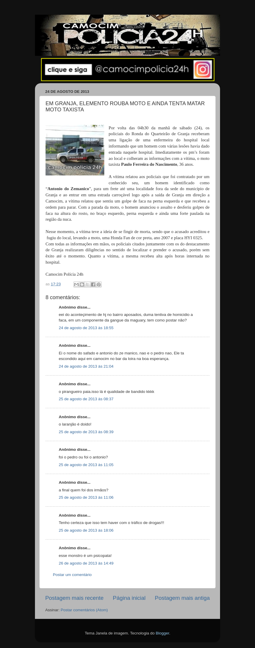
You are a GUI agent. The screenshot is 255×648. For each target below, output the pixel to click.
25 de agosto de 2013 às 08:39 (86, 432)
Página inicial (129, 598)
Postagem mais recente (74, 598)
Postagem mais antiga (182, 598)
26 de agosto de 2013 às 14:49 (86, 563)
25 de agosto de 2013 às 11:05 (86, 465)
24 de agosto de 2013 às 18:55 (86, 328)
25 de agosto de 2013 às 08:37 (86, 399)
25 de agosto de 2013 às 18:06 (86, 530)
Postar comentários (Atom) (84, 610)
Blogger (162, 633)
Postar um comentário (72, 574)
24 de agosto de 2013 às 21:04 (86, 366)
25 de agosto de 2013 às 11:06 (86, 497)
